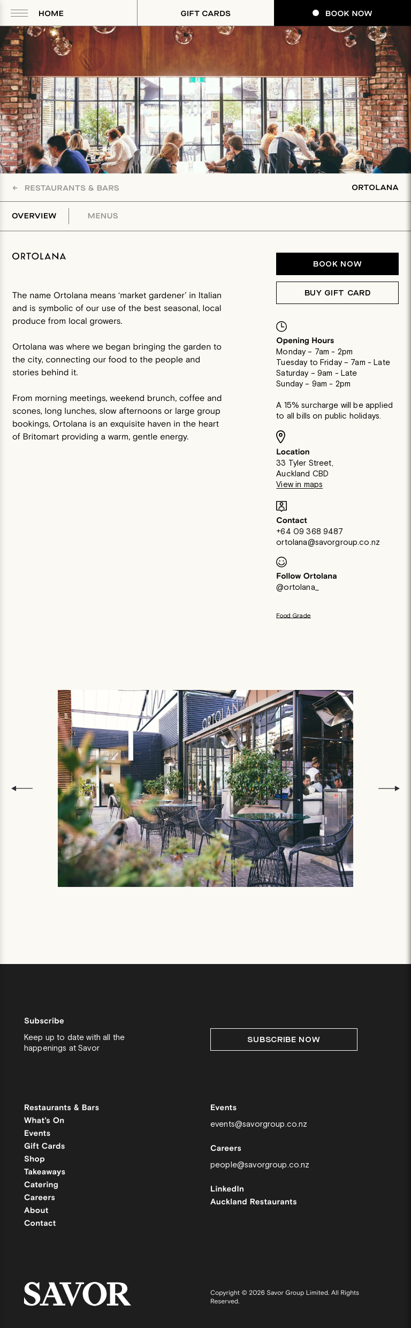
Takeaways (44, 1172)
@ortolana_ (297, 587)
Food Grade (293, 616)
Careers (39, 1198)
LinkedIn (227, 1190)
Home (51, 14)
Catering (41, 1185)
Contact (40, 1224)
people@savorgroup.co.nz (259, 1165)
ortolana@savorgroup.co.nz (328, 542)
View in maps (299, 485)
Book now (337, 264)
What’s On (44, 1121)
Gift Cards (206, 14)
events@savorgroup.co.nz (258, 1124)
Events (37, 1134)
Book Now (342, 14)
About (36, 1211)
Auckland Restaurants (253, 1202)
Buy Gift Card (338, 293)
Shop (34, 1160)
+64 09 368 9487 (309, 532)
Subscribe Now (283, 1040)
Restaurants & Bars (65, 188)
